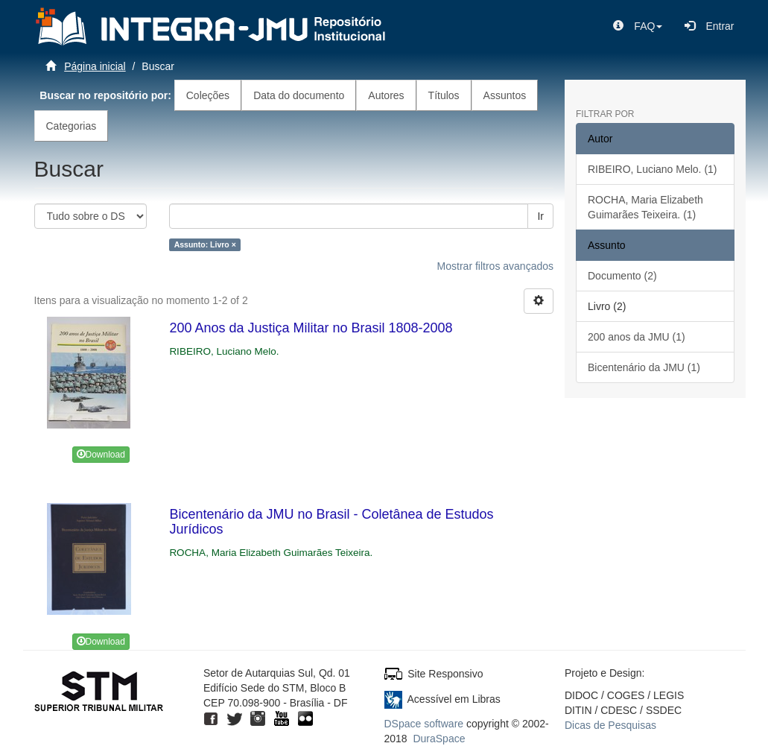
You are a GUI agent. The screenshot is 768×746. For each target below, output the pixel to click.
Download (101, 454)
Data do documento (298, 95)
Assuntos (505, 95)
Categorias (71, 126)
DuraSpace (439, 739)
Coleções (207, 95)
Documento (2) (622, 276)
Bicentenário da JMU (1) (644, 367)
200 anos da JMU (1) (636, 337)
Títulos (444, 95)
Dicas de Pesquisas (610, 725)
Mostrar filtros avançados (495, 266)
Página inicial (95, 66)
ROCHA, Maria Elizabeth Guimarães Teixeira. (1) (645, 207)
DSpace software (424, 724)
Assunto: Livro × (205, 244)
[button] (637, 26)
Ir (540, 216)
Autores (386, 95)
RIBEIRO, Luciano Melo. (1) (652, 169)
